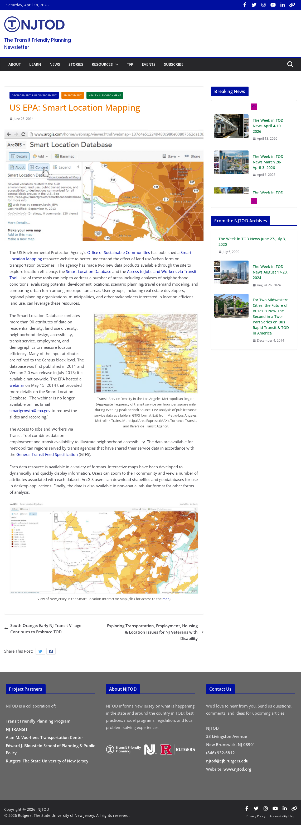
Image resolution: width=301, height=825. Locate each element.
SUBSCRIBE (173, 64)
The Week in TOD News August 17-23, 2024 (270, 272)
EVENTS (149, 64)
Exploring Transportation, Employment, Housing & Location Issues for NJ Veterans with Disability (155, 632)
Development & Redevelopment (34, 95)
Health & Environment (105, 95)
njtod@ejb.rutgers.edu (227, 760)
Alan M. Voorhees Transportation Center (44, 737)
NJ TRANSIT (16, 729)
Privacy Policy (255, 816)
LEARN (35, 64)
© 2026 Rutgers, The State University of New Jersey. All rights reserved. (67, 815)
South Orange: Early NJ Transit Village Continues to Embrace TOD (42, 628)
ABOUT (14, 64)
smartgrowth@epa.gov (30, 410)
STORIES (76, 64)
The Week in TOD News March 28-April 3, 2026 (268, 162)
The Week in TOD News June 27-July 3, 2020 (252, 241)
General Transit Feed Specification (47, 454)
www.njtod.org (237, 769)
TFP (130, 64)
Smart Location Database (88, 271)
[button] (116, 64)
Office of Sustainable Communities (118, 252)
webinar (16, 385)
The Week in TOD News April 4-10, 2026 (268, 126)
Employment (73, 95)
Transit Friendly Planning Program (38, 721)
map (165, 598)
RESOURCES (102, 64)
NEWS (55, 64)
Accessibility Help (282, 816)
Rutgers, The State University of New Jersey (47, 760)
